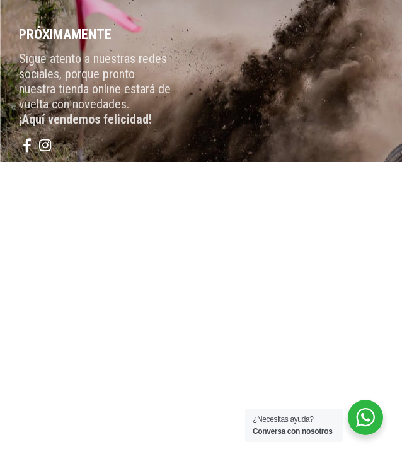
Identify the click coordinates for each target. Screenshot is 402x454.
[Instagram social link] (45, 145)
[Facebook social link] (27, 145)
